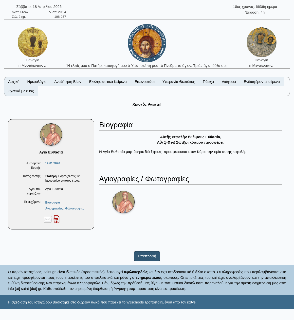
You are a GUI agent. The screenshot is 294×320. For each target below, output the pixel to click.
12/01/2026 (52, 163)
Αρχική (13, 81)
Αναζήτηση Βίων (67, 81)
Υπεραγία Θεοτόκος (179, 81)
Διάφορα (229, 81)
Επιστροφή (147, 256)
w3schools (135, 302)
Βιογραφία (52, 202)
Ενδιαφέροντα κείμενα (262, 81)
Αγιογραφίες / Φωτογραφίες (64, 208)
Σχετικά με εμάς (21, 91)
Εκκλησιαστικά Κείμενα (108, 81)
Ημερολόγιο (37, 81)
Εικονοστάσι (145, 81)
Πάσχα (208, 81)
